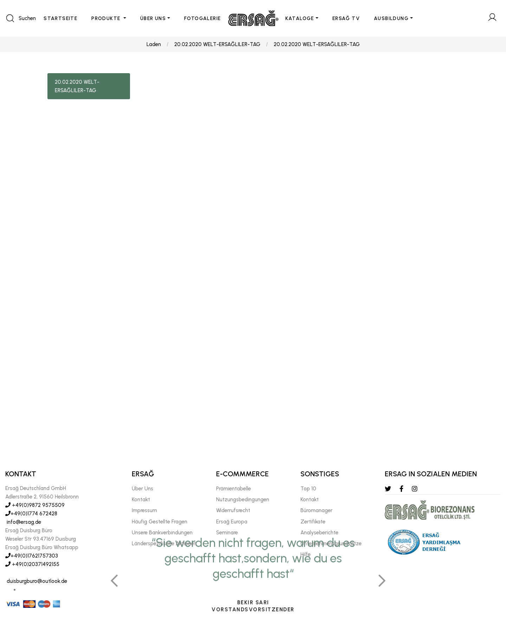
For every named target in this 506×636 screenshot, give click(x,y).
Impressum (144, 510)
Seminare (227, 532)
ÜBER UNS (153, 18)
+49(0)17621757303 (31, 556)
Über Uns (142, 488)
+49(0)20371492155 (32, 564)
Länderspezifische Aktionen (164, 543)
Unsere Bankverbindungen (162, 532)
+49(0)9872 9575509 (35, 505)
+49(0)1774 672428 (31, 513)
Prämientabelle (233, 488)
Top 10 (308, 488)
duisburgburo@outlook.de (36, 581)
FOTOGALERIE (202, 18)
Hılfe (305, 554)
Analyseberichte (319, 532)
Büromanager (316, 510)
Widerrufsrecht (233, 510)
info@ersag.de (23, 522)
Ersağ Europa (231, 522)
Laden (154, 44)
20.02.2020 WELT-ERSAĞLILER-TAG (217, 44)
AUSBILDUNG (391, 18)
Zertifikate (312, 522)
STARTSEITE (60, 18)
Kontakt (141, 499)
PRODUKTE (106, 18)
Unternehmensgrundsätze (331, 543)
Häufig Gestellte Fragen (159, 522)
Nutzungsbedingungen (242, 499)
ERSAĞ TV (346, 18)
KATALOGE (299, 18)
